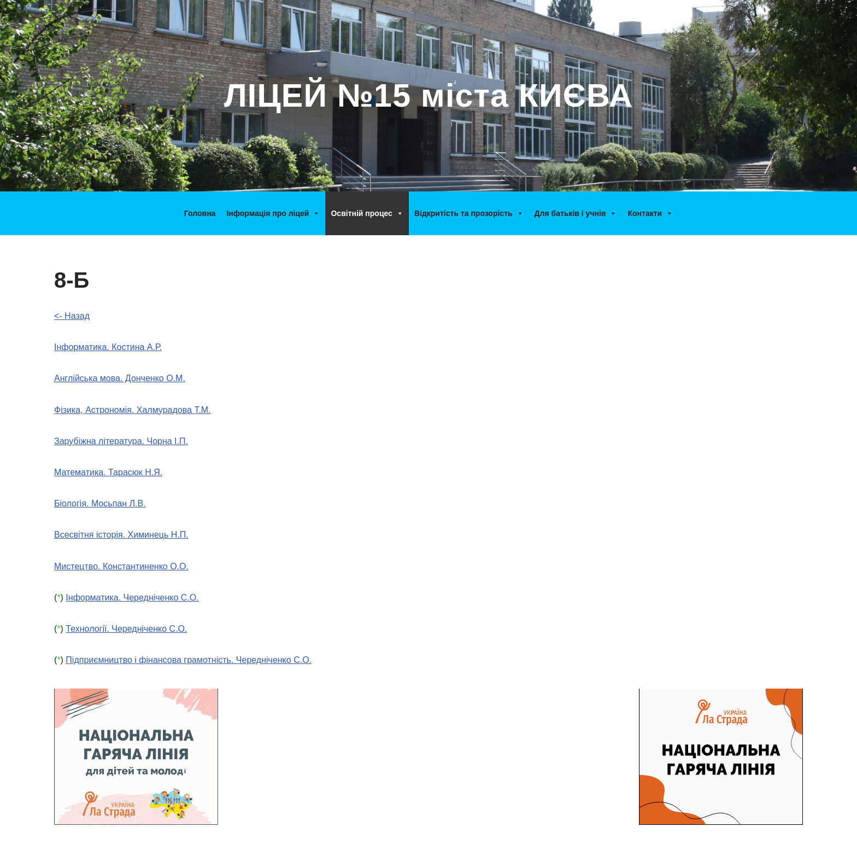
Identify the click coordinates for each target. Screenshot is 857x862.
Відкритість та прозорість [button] (469, 213)
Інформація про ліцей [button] (273, 213)
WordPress (157, 848)
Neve (64, 848)
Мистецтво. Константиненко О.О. (121, 566)
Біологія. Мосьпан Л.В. (100, 503)
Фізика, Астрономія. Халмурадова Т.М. (132, 410)
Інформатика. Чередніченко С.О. (132, 597)
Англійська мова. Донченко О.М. (119, 378)
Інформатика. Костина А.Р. (108, 347)
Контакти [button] (650, 213)
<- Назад (72, 316)
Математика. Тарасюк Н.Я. (108, 472)
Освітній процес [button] (367, 213)
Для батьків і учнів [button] (576, 213)
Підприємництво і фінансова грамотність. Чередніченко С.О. (189, 660)
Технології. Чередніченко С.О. (126, 628)
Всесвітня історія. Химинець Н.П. (121, 534)
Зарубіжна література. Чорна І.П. (121, 441)
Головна (200, 213)
